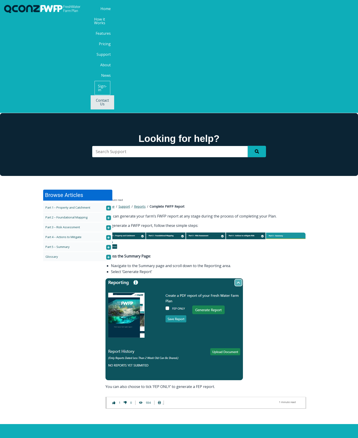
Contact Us (341, 9)
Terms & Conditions (203, 430)
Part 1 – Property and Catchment (67, 112)
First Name (268, 355)
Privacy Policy (235, 430)
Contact (103, 369)
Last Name (268, 373)
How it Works (192, 8)
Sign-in (316, 8)
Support (258, 8)
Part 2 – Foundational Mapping (66, 122)
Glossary (51, 161)
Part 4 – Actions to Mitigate (63, 142)
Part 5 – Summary (57, 152)
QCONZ (175, 430)
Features (218, 8)
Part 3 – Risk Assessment (62, 132)
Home (168, 8)
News (294, 8)
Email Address (272, 391)
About (277, 8)
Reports (140, 111)
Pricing (238, 8)
